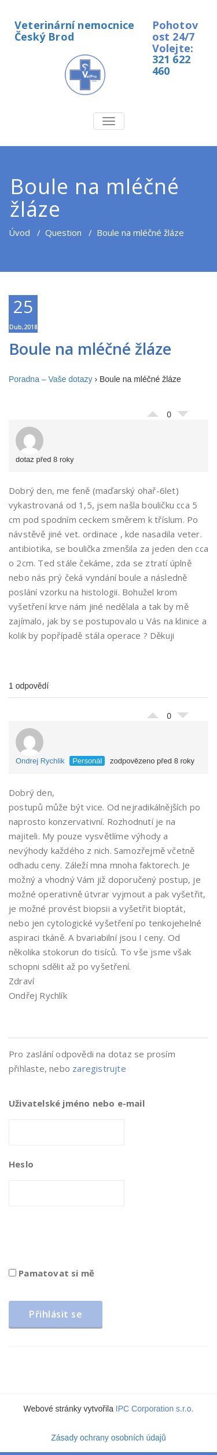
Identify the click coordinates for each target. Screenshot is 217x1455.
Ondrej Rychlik (40, 746)
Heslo (21, 1164)
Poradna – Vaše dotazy (51, 379)
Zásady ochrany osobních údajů (108, 1437)
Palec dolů (183, 417)
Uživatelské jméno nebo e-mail (77, 1103)
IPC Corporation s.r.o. (155, 1408)
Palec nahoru (153, 411)
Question (63, 232)
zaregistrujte (99, 1068)
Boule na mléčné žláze (90, 348)
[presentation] (97, 1240)
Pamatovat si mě (51, 1273)
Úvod (19, 232)
